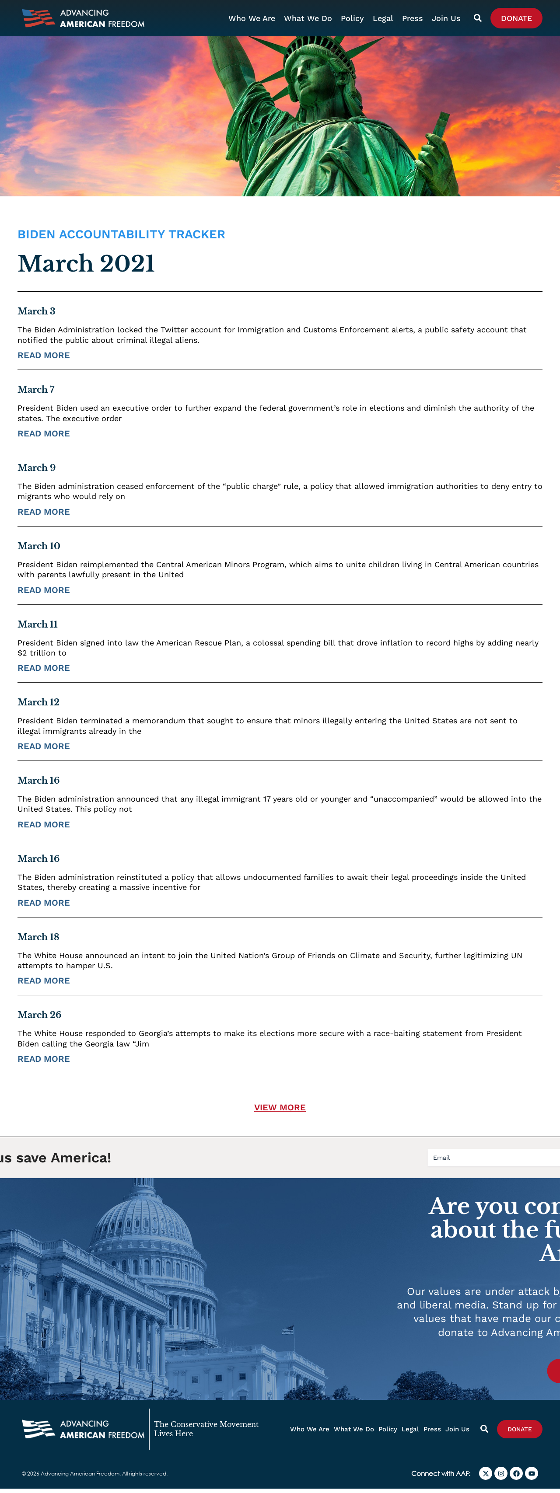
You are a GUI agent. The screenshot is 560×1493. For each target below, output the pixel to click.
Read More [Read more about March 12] (44, 750)
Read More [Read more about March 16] (44, 828)
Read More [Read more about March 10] (44, 594)
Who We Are (251, 18)
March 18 (39, 941)
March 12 (39, 706)
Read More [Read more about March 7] (44, 437)
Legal (383, 18)
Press (412, 18)
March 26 (39, 1019)
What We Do (308, 18)
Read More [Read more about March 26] (44, 1063)
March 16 (39, 784)
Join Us (446, 18)
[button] (280, 1111)
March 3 (37, 315)
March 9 (37, 472)
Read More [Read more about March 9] (44, 515)
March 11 (38, 628)
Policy (352, 18)
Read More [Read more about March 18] (44, 985)
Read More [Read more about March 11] (44, 672)
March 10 (39, 550)
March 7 (36, 394)
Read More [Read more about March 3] (44, 359)
